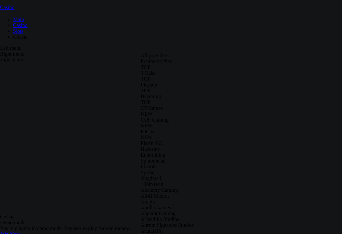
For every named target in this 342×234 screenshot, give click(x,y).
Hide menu (11, 59)
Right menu (12, 54)
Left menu (10, 48)
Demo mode (13, 222)
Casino (7, 7)
